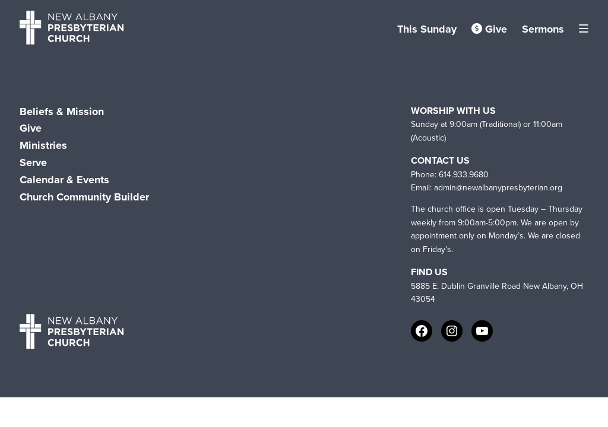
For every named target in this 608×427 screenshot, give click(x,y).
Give (489, 29)
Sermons (543, 29)
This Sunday (427, 29)
